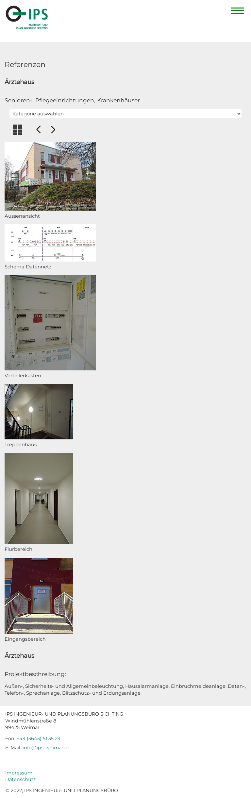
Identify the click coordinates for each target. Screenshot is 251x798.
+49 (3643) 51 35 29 (38, 738)
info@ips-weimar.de (47, 748)
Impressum (18, 773)
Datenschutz (20, 779)
